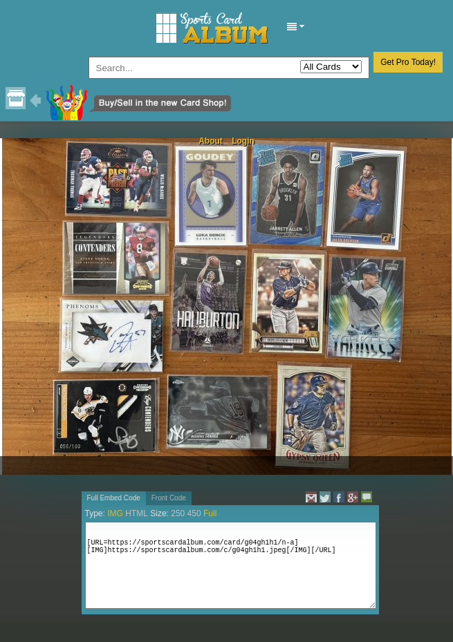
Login (243, 141)
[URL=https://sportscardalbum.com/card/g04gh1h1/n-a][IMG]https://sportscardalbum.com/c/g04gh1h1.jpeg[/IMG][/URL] (230, 565)
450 (194, 513)
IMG (115, 513)
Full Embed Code (113, 498)
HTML (136, 513)
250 (178, 513)
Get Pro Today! (408, 62)
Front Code (168, 498)
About (210, 141)
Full (209, 513)
